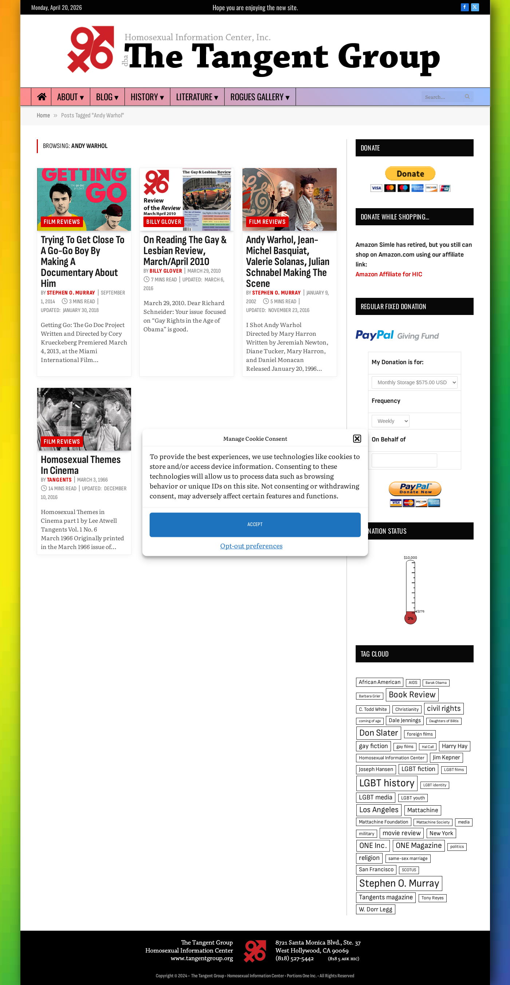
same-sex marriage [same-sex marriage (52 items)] (408, 858)
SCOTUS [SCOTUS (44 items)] (409, 870)
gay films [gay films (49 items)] (405, 747)
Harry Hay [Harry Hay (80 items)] (454, 746)
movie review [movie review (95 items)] (402, 833)
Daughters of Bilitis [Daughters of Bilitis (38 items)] (444, 721)
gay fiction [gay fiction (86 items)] (373, 746)
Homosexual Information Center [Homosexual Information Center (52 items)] (391, 758)
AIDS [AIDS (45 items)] (413, 682)
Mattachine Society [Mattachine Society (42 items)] (433, 822)
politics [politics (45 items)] (457, 846)
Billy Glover (164, 222)
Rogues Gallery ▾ (260, 96)
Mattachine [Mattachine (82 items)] (422, 810)
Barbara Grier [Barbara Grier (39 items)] (369, 696)
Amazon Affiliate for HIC (389, 274)
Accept (255, 524)
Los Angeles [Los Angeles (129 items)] (379, 810)
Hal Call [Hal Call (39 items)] (428, 746)
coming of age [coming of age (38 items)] (370, 721)
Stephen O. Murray (71, 292)
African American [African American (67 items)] (379, 682)
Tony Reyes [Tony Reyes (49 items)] (433, 898)
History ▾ (147, 96)
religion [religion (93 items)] (369, 858)
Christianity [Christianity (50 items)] (407, 709)
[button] (357, 439)
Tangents (59, 479)
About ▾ (70, 96)
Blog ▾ (107, 96)
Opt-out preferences (251, 545)
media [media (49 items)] (464, 822)
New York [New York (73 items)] (441, 833)
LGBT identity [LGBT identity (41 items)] (434, 785)
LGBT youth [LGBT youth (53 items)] (413, 798)
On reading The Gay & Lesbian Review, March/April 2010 (185, 250)
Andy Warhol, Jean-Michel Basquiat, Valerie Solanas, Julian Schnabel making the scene (287, 261)
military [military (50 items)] (366, 834)
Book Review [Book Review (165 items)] (412, 694)
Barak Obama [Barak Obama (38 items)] (436, 682)
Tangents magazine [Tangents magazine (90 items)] (386, 897)
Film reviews (62, 222)
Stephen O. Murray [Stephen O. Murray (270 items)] (399, 883)
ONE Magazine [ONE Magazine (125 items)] (419, 845)
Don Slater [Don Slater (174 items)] (378, 733)
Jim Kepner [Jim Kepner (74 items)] (446, 757)
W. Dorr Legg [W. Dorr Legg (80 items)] (375, 909)
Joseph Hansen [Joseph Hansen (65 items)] (376, 769)
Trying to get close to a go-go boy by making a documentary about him (82, 261)
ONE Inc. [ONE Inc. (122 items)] (373, 845)
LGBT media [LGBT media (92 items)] (375, 797)
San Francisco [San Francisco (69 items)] (376, 869)
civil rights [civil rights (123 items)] (444, 708)
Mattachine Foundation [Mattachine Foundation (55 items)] (383, 822)
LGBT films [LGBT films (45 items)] (454, 769)
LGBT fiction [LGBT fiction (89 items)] (418, 769)
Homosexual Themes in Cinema (81, 465)
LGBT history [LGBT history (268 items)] (387, 783)
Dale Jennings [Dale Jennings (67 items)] (405, 720)
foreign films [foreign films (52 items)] (420, 734)
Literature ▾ (197, 96)
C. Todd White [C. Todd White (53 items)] (373, 709)
